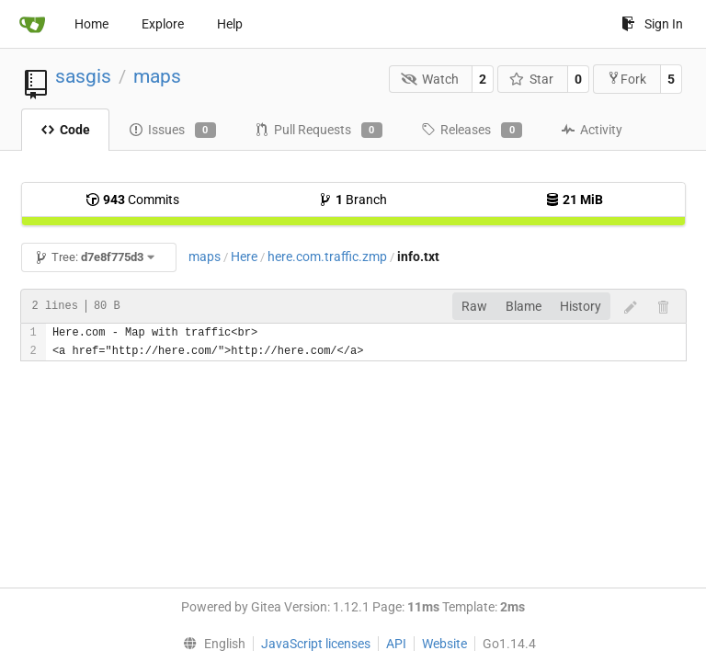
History (580, 306)
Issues (172, 130)
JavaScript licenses (315, 643)
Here (244, 256)
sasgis (83, 76)
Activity (591, 129)
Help (230, 24)
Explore (163, 24)
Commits (132, 199)
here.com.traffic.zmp (327, 256)
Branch (352, 199)
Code (65, 129)
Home (91, 24)
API (396, 643)
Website (444, 643)
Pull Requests (318, 130)
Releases (471, 130)
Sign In (652, 24)
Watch (430, 79)
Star (531, 79)
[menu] (210, 643)
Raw (474, 306)
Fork (626, 78)
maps (157, 76)
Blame (523, 306)
